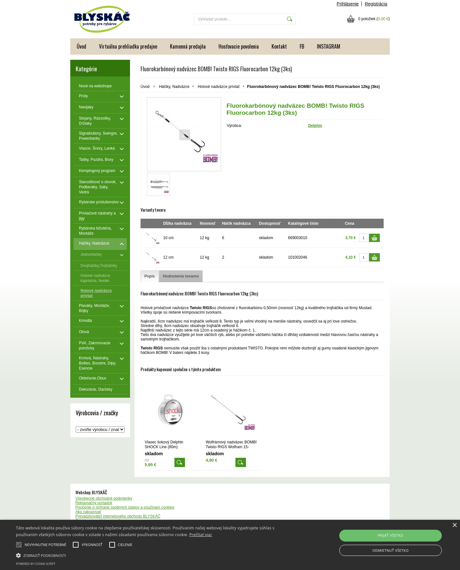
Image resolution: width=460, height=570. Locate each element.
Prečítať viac (200, 534)
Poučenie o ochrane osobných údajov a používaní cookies (124, 507)
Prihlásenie (348, 3)
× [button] (454, 525)
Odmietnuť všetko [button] (390, 550)
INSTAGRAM (328, 46)
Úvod (81, 46)
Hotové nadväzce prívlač (219, 86)
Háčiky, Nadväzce (174, 86)
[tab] (150, 276)
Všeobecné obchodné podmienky (103, 498)
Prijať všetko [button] (390, 535)
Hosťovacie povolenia (238, 46)
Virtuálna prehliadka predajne (128, 46)
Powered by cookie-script (35, 564)
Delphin (315, 125)
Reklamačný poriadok (93, 503)
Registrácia (376, 3)
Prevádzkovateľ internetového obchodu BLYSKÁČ (117, 516)
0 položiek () (374, 19)
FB (302, 46)
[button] (155, 555)
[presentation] (150, 276)
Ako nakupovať (88, 512)
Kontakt (279, 46)
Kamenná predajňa (188, 46)
